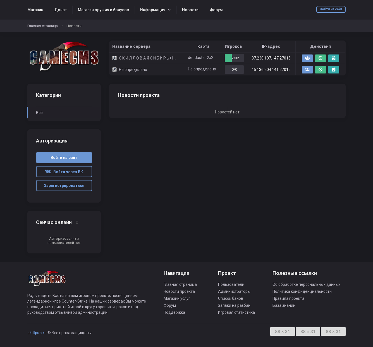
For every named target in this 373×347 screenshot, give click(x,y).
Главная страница (42, 26)
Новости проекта (179, 291)
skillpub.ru (37, 333)
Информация (152, 10)
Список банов (230, 298)
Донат (60, 10)
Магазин (35, 10)
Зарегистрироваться (64, 185)
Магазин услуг (177, 298)
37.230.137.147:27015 (271, 58)
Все (39, 112)
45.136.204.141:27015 (271, 69)
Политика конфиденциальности (302, 291)
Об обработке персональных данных (306, 284)
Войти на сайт (331, 9)
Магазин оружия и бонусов (103, 10)
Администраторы (234, 291)
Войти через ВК (64, 172)
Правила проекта (288, 298)
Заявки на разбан (234, 305)
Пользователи (231, 284)
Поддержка (174, 312)
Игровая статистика (236, 312)
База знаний (283, 305)
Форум (216, 10)
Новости (190, 10)
